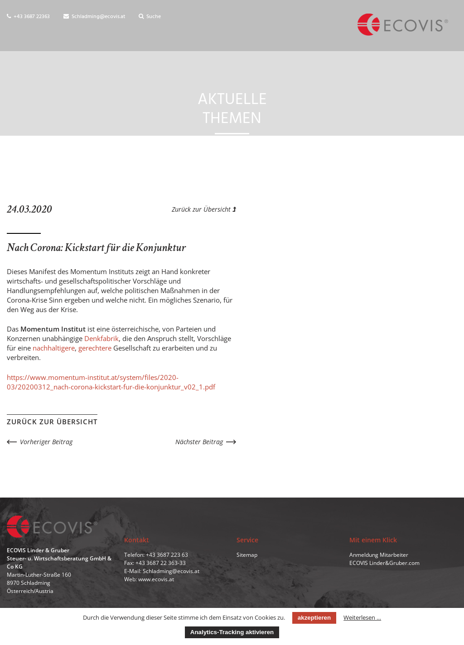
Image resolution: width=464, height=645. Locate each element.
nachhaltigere (54, 347)
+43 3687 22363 (28, 16)
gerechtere (94, 347)
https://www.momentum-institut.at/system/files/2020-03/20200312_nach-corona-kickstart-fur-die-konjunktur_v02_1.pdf (111, 382)
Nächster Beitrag (199, 441)
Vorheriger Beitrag (46, 441)
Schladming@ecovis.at (94, 16)
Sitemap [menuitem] (247, 555)
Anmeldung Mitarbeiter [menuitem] (378, 555)
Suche (150, 16)
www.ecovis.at (156, 579)
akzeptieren (314, 617)
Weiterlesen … (362, 617)
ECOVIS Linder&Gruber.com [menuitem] (384, 563)
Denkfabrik (101, 338)
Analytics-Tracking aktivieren (232, 632)
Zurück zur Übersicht (204, 209)
